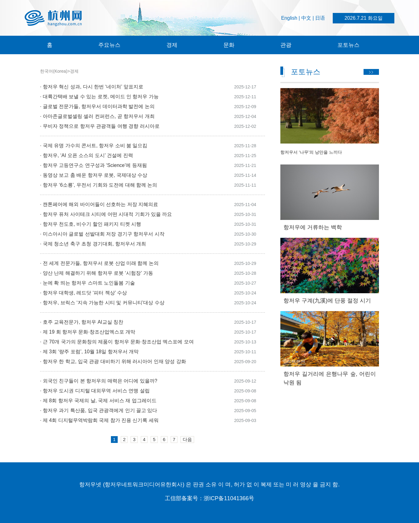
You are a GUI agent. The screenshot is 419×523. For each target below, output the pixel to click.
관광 (285, 45)
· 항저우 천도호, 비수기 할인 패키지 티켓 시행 (90, 224)
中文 (306, 18)
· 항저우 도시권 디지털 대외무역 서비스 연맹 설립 (95, 390)
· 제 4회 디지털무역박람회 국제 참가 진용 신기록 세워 (99, 420)
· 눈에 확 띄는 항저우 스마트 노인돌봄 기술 (87, 283)
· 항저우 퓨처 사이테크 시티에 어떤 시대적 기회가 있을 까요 (106, 214)
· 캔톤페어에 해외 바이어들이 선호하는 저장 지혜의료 (99, 204)
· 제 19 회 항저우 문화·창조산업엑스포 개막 (87, 331)
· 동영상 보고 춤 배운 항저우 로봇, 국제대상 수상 (93, 175)
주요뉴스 (109, 45)
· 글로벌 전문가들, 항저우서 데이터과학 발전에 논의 (97, 106)
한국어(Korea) (53, 71)
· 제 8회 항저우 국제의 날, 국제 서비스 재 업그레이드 (98, 400)
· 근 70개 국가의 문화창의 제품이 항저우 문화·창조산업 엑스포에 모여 (117, 341)
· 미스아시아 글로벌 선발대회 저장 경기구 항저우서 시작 (102, 234)
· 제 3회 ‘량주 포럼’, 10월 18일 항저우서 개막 (89, 351)
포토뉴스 (348, 45)
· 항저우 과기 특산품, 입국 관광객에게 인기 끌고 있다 (98, 410)
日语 (320, 18)
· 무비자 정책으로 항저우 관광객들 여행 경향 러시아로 (100, 126)
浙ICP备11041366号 (229, 498)
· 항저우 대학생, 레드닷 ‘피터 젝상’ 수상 (83, 292)
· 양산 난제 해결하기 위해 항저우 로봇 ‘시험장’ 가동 (96, 273)
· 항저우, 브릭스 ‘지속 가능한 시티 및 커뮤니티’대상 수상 (102, 302)
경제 (171, 45)
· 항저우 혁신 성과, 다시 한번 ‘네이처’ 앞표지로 (92, 86)
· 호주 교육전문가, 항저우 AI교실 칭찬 (81, 322)
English (289, 18)
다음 (187, 439)
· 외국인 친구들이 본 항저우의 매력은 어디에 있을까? (98, 380)
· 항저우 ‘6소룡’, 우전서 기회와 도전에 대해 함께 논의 (98, 185)
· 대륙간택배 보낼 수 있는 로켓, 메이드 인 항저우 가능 (100, 96)
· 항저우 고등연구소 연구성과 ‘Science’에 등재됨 (93, 165)
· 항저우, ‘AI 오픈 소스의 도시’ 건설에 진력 (86, 155)
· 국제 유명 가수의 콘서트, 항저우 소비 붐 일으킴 (93, 145)
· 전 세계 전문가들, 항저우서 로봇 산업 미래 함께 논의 (99, 263)
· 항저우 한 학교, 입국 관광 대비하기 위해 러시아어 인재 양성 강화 (113, 361)
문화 (228, 45)
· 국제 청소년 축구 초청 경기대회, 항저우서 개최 (93, 243)
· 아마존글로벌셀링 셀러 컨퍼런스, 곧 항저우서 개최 (97, 116)
